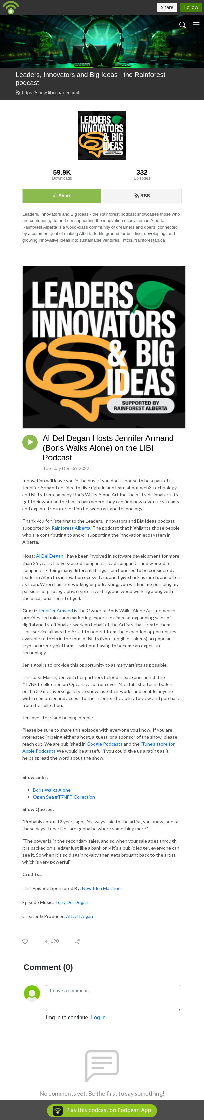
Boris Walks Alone (52, 790)
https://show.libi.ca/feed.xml (47, 92)
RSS (142, 195)
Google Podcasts (105, 744)
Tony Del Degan (71, 902)
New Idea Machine (101, 888)
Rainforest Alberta (71, 528)
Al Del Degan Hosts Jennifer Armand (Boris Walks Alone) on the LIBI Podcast (108, 448)
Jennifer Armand (55, 610)
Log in (98, 1017)
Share (62, 195)
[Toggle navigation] (196, 24)
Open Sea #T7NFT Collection (64, 797)
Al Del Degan (49, 556)
